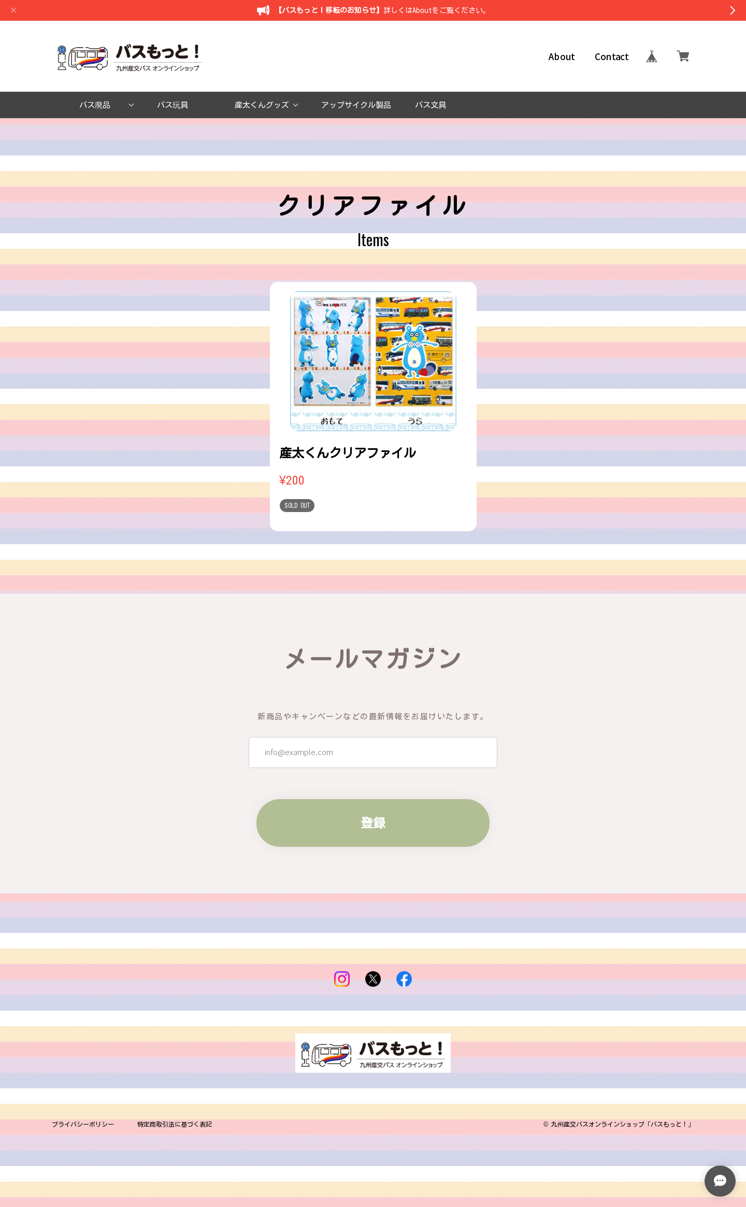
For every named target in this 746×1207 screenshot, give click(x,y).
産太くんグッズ (262, 105)
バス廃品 (94, 105)
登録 (373, 823)
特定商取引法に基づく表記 (174, 1124)
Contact (612, 56)
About (562, 56)
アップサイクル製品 (356, 105)
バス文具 (430, 105)
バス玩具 (172, 105)
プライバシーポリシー (83, 1124)
